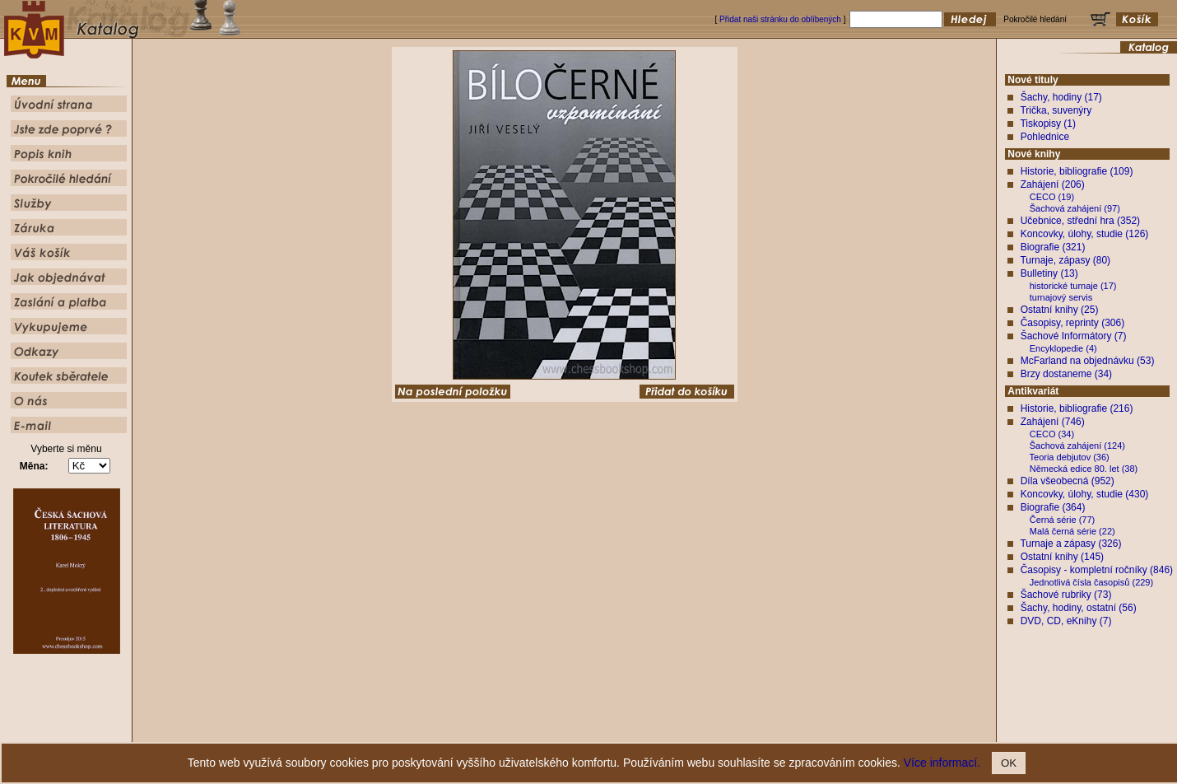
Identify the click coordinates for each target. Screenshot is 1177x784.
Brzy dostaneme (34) (1066, 374)
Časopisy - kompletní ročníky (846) (1097, 570)
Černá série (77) (1062, 520)
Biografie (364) (1053, 507)
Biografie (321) (1053, 247)
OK (1008, 763)
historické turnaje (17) (1073, 286)
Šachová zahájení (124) (1077, 445)
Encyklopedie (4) (1063, 348)
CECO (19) (1052, 197)
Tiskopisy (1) (1048, 123)
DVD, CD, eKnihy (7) (1066, 621)
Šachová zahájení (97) (1075, 208)
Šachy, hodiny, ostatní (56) (1079, 608)
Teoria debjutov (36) (1070, 457)
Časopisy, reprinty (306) (1073, 323)
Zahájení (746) (1053, 421)
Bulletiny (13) (1049, 273)
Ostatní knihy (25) (1060, 309)
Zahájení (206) (1053, 184)
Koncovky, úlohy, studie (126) (1085, 234)
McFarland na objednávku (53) (1088, 360)
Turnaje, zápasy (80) (1065, 260)
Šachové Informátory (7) (1074, 336)
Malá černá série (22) (1072, 531)
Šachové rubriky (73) (1066, 594)
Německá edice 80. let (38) (1083, 469)
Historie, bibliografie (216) (1077, 408)
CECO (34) (1052, 434)
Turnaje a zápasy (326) (1070, 543)
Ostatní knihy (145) (1062, 556)
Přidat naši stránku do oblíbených (780, 19)
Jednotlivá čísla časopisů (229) (1091, 582)
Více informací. (942, 762)
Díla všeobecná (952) (1067, 481)
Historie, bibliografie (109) (1077, 171)
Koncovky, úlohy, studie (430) (1085, 494)
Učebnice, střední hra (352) (1080, 220)
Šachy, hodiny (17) (1061, 97)
